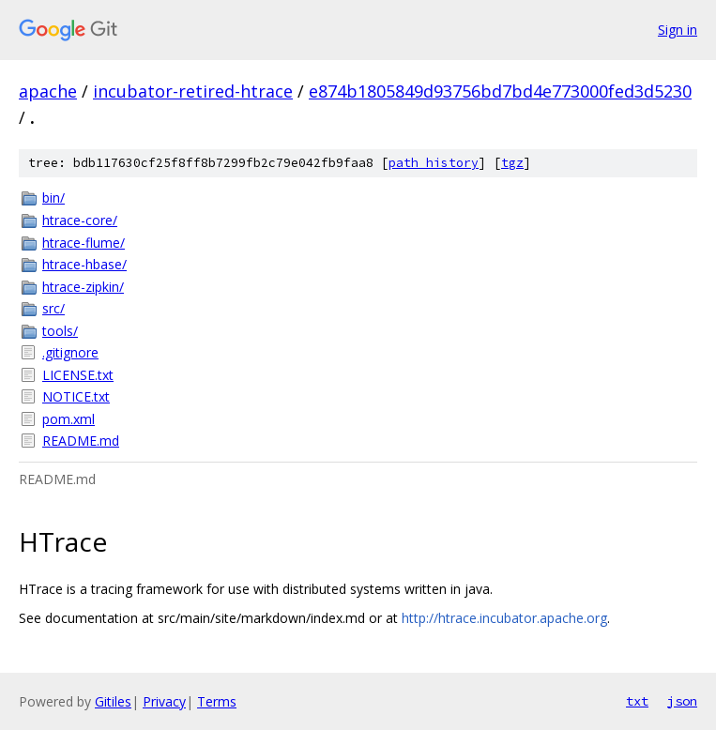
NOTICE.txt (76, 396)
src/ (53, 308)
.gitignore (70, 352)
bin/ (53, 197)
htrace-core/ (79, 220)
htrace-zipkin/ (83, 287)
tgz (512, 163)
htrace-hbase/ (84, 264)
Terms (216, 701)
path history (433, 163)
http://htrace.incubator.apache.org (504, 618)
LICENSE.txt (78, 375)
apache (48, 91)
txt (637, 700)
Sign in (677, 29)
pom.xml (68, 419)
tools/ (60, 331)
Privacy (164, 701)
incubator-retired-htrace (193, 91)
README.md (80, 440)
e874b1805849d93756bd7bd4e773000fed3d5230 (500, 91)
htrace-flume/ (83, 242)
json (682, 700)
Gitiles (113, 701)
